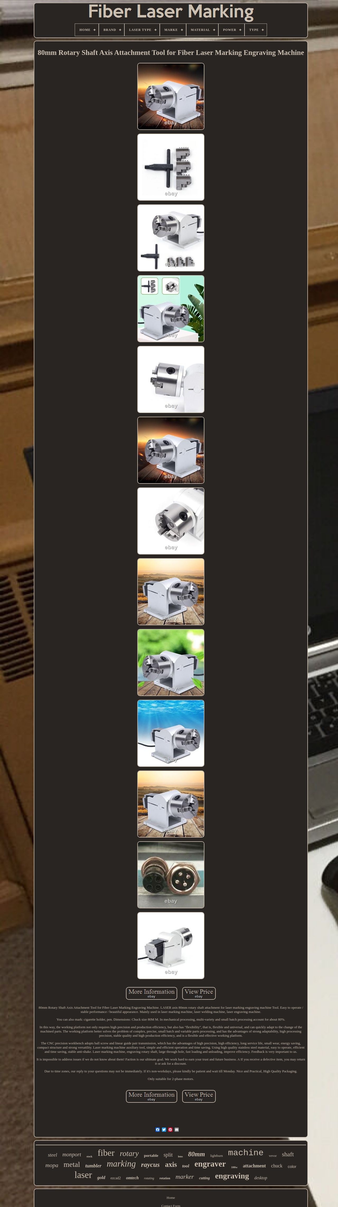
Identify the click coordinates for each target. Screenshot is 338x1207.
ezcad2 (116, 1178)
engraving (232, 1175)
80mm (196, 1154)
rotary (129, 1153)
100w (234, 1167)
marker (185, 1176)
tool (185, 1165)
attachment (254, 1165)
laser (83, 1175)
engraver (210, 1163)
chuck (277, 1165)
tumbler (93, 1165)
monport (71, 1154)
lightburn (216, 1156)
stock (89, 1156)
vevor (273, 1156)
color (292, 1166)
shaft (288, 1154)
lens (180, 1156)
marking (121, 1163)
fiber (106, 1153)
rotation (164, 1178)
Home (171, 1198)
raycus (150, 1164)
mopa (51, 1165)
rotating (149, 1178)
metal (72, 1164)
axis (171, 1164)
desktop (260, 1178)
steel (52, 1155)
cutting (204, 1178)
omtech (132, 1178)
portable (151, 1155)
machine (246, 1153)
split (167, 1155)
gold (101, 1177)
